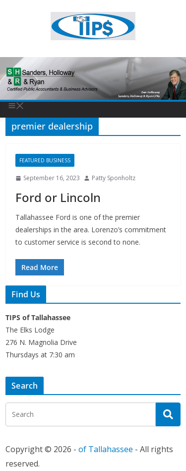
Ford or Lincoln (58, 197)
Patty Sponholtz (113, 178)
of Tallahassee (105, 449)
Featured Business (44, 160)
